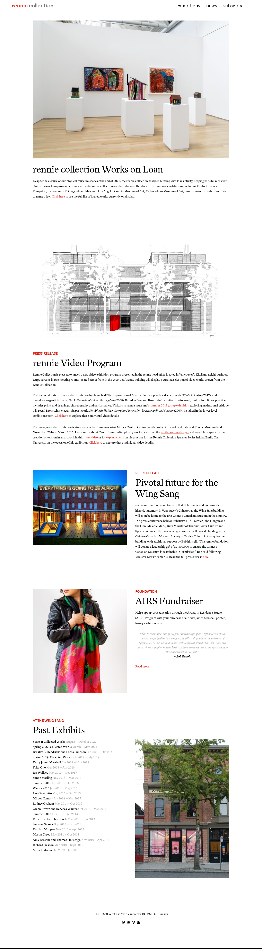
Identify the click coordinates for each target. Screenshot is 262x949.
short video (91, 438)
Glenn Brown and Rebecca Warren (55, 809)
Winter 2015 (41, 789)
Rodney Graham (43, 804)
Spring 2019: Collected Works (52, 758)
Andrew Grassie (43, 825)
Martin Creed (41, 835)
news (211, 6)
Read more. (142, 667)
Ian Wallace (40, 773)
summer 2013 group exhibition (169, 406)
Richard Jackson (43, 845)
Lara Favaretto (42, 794)
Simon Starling (42, 778)
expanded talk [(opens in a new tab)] (115, 438)
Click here (58, 196)
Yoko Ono (39, 768)
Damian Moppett (44, 830)
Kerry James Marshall (47, 763)
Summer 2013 (42, 814)
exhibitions (188, 6)
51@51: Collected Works (49, 742)
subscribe (233, 6)
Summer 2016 (42, 784)
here (206, 557)
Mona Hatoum (42, 851)
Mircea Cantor (42, 799)
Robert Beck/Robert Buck (50, 820)
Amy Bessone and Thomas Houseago (57, 840)
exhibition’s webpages (175, 433)
